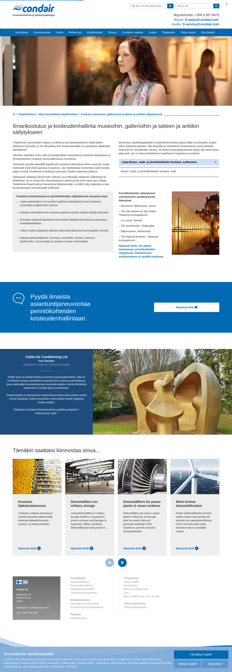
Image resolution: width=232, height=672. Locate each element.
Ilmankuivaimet (42, 32)
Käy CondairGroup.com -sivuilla (141, 596)
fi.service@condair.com (195, 24)
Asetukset (215, 664)
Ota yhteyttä (207, 32)
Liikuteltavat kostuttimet (84, 592)
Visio (126, 592)
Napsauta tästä (187, 307)
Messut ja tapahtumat (135, 589)
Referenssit (75, 32)
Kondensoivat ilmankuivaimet (87, 607)
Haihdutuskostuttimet (82, 589)
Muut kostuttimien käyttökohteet (58, 114)
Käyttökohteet (26, 114)
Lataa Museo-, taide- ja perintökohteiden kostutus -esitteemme (169, 162)
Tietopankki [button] (168, 32)
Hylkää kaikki (187, 664)
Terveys (112, 32)
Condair (33, 8)
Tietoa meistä (188, 32)
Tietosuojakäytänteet (135, 607)
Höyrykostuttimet (80, 581)
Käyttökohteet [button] (95, 32)
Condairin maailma (132, 32)
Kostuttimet (21, 32)
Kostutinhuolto (79, 618)
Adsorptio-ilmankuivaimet (85, 603)
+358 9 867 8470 (29, 613)
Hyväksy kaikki (201, 654)
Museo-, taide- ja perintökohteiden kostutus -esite (148, 171)
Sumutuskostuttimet (82, 585)
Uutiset (153, 32)
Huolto (59, 32)
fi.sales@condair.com (38, 607)
